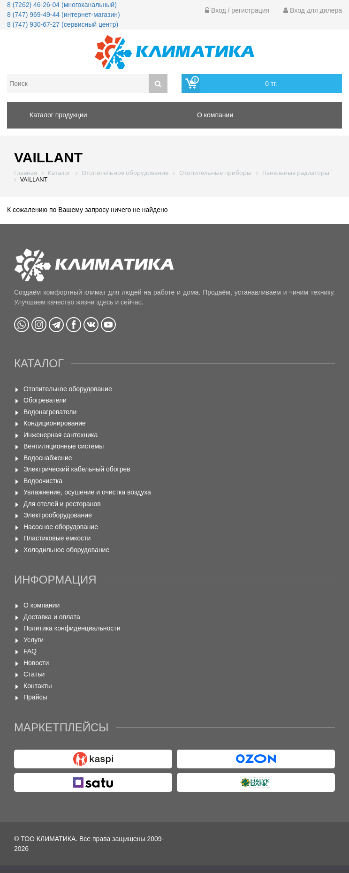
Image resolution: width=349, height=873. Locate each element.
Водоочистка (42, 481)
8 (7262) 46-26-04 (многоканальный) (62, 4)
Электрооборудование (57, 515)
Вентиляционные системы (63, 446)
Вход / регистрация (237, 10)
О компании (41, 605)
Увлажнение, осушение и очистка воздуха (87, 492)
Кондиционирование (54, 423)
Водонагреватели (49, 412)
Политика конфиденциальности (72, 628)
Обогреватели (45, 400)
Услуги (33, 640)
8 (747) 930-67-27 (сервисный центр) (62, 24)
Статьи (34, 674)
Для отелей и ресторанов (62, 504)
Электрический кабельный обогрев (76, 469)
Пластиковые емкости (57, 538)
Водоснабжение (47, 458)
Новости (36, 663)
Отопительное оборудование (67, 389)
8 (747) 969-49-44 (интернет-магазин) (63, 14)
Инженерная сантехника (60, 435)
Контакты (37, 686)
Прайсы (35, 697)
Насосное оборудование (60, 527)
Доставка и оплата (51, 617)
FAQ (30, 651)
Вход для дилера (312, 10)
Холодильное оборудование (66, 550)
